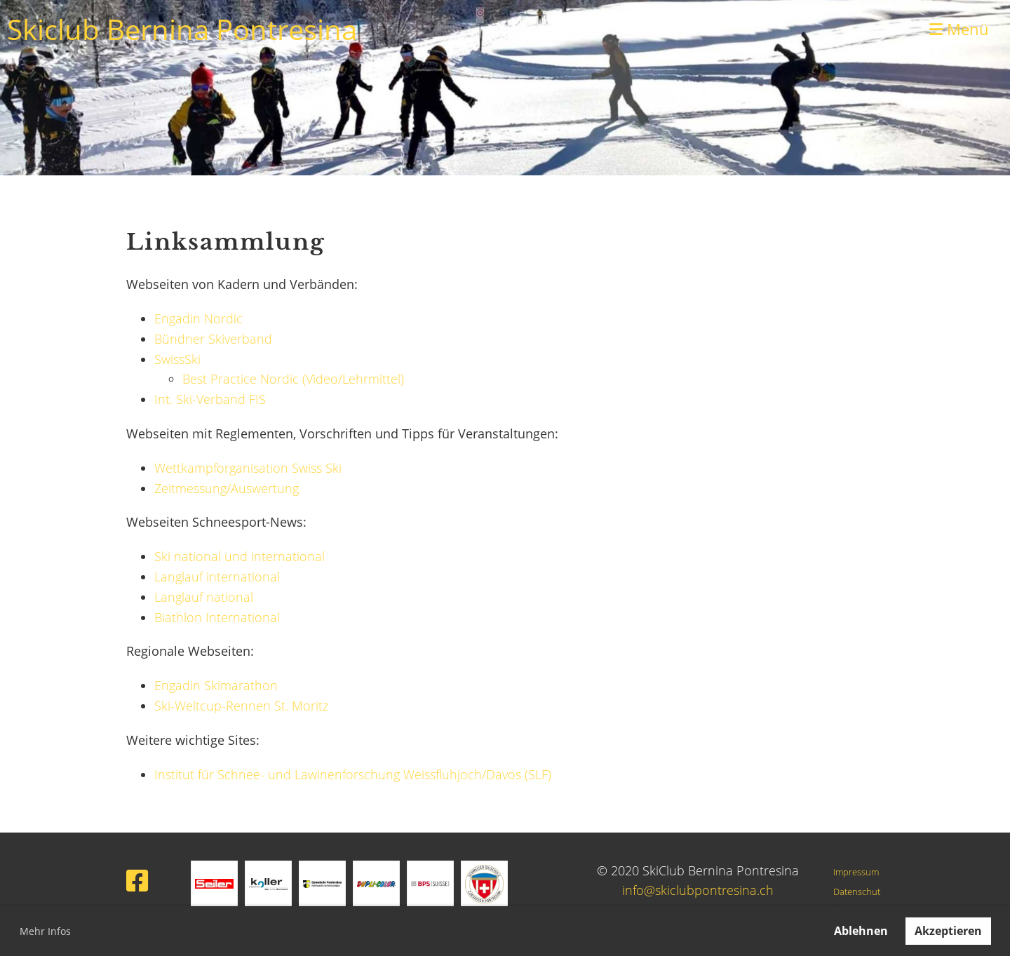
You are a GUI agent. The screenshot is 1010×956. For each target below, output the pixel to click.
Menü (959, 28)
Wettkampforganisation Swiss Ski (248, 467)
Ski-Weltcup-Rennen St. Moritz (241, 705)
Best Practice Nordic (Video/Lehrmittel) (293, 378)
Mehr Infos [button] (45, 931)
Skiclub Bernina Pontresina (182, 29)
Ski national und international (239, 556)
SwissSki (177, 359)
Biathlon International (217, 617)
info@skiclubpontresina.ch (698, 890)
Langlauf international (217, 576)
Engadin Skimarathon (216, 685)
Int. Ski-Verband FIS (210, 399)
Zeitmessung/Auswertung (226, 488)
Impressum (856, 872)
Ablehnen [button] (861, 930)
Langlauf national (203, 596)
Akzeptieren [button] (948, 930)
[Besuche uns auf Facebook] (137, 880)
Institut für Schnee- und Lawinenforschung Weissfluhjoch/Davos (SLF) (352, 774)
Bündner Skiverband (213, 338)
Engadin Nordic (198, 318)
